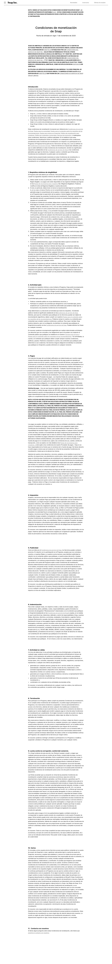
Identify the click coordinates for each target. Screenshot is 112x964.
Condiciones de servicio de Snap (40, 146)
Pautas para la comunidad (42, 131)
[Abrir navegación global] (4, 2)
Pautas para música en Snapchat (50, 133)
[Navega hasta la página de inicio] (12, 2)
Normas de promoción (64, 135)
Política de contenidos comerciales (46, 135)
